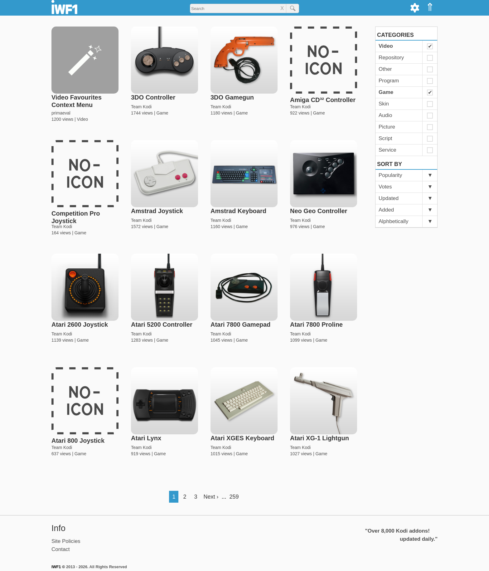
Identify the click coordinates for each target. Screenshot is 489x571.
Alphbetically (393, 221)
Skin (384, 104)
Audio (385, 115)
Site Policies (65, 541)
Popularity (390, 175)
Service (387, 150)
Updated (389, 198)
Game (162, 112)
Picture (387, 127)
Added (386, 210)
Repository (391, 58)
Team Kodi (141, 106)
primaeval (60, 112)
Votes (385, 187)
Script (385, 138)
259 (234, 497)
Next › (210, 497)
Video (82, 119)
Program (389, 81)
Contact (60, 549)
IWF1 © (58, 566)
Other (385, 69)
